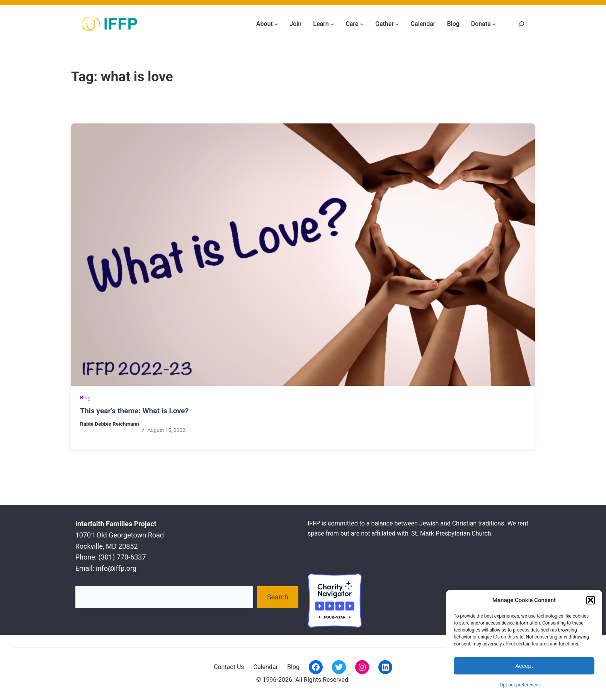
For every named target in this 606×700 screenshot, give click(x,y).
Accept (524, 665)
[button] (590, 600)
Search (277, 597)
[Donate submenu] (494, 24)
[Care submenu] (362, 24)
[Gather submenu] (397, 24)
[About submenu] (276, 24)
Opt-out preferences (520, 685)
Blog (85, 397)
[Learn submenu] (332, 24)
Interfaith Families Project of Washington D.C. (150, 689)
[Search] (521, 23)
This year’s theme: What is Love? (134, 410)
